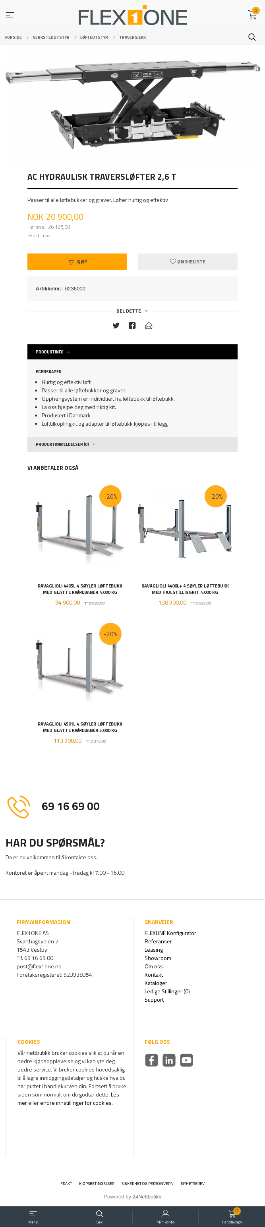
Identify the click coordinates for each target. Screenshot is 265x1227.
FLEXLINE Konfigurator (170, 933)
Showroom (158, 958)
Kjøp (77, 261)
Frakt (66, 1184)
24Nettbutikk (147, 1197)
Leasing (154, 949)
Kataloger (156, 983)
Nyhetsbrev (193, 1184)
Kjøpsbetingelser (96, 1184)
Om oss (154, 966)
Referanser (158, 941)
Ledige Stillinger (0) (167, 991)
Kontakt (154, 974)
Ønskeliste (187, 261)
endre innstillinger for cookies (76, 1102)
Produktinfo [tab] (50, 352)
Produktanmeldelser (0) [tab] (62, 444)
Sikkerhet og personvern (148, 1184)
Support (154, 999)
